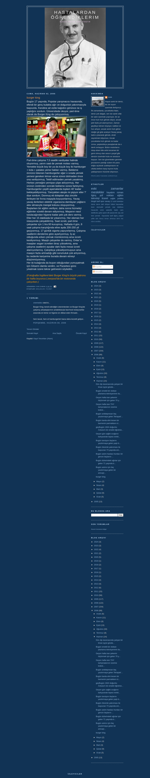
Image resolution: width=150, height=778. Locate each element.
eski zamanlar (107, 188)
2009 (96, 343)
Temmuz (100, 377)
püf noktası (107, 195)
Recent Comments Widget (98, 529)
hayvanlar (119, 204)
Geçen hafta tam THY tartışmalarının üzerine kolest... (106, 407)
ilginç (93, 195)
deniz (93, 204)
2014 (96, 324)
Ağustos (100, 373)
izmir (102, 210)
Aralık (99, 358)
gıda (100, 213)
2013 (96, 328)
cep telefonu (117, 207)
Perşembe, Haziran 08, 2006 (49, 323)
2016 (96, 316)
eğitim (120, 195)
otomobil (100, 207)
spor (102, 201)
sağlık (112, 198)
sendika (97, 221)
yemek (107, 207)
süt (122, 213)
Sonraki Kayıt (32, 333)
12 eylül (113, 201)
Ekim (98, 365)
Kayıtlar (97, 267)
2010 (96, 339)
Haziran (99, 381)
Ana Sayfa (57, 333)
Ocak (98, 497)
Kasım (99, 362)
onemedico (38, 303)
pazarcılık (113, 213)
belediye (120, 201)
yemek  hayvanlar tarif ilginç (106, 216)
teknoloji (95, 198)
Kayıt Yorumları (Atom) (43, 338)
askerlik (109, 210)
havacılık (94, 210)
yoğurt (121, 216)
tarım (98, 204)
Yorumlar (98, 272)
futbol (113, 204)
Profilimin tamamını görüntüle (104, 176)
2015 (96, 320)
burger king (100, 477)
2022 (96, 293)
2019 (96, 305)
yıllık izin (94, 218)
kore (92, 207)
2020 (96, 301)
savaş (107, 201)
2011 (96, 335)
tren (92, 216)
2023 (96, 290)
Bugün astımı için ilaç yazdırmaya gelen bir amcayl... (106, 470)
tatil (102, 204)
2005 (96, 501)
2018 (96, 309)
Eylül (98, 369)
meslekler (40, 289)
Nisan (99, 485)
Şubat (99, 493)
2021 (96, 297)
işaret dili (106, 213)
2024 (96, 286)
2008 (96, 347)
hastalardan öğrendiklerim (75, 15)
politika (120, 198)
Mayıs (99, 481)
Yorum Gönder (33, 329)
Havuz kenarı (104, 218)
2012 (96, 332)
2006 (96, 354)
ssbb (110, 97)
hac (122, 218)
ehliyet (107, 204)
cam (121, 210)
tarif (98, 201)
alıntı (118, 218)
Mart (98, 489)
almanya (113, 218)
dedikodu (94, 213)
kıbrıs (93, 221)
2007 (96, 351)
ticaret (49, 289)
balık (116, 210)
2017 (96, 312)
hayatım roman (114, 192)
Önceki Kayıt (81, 333)
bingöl (93, 201)
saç (119, 213)
